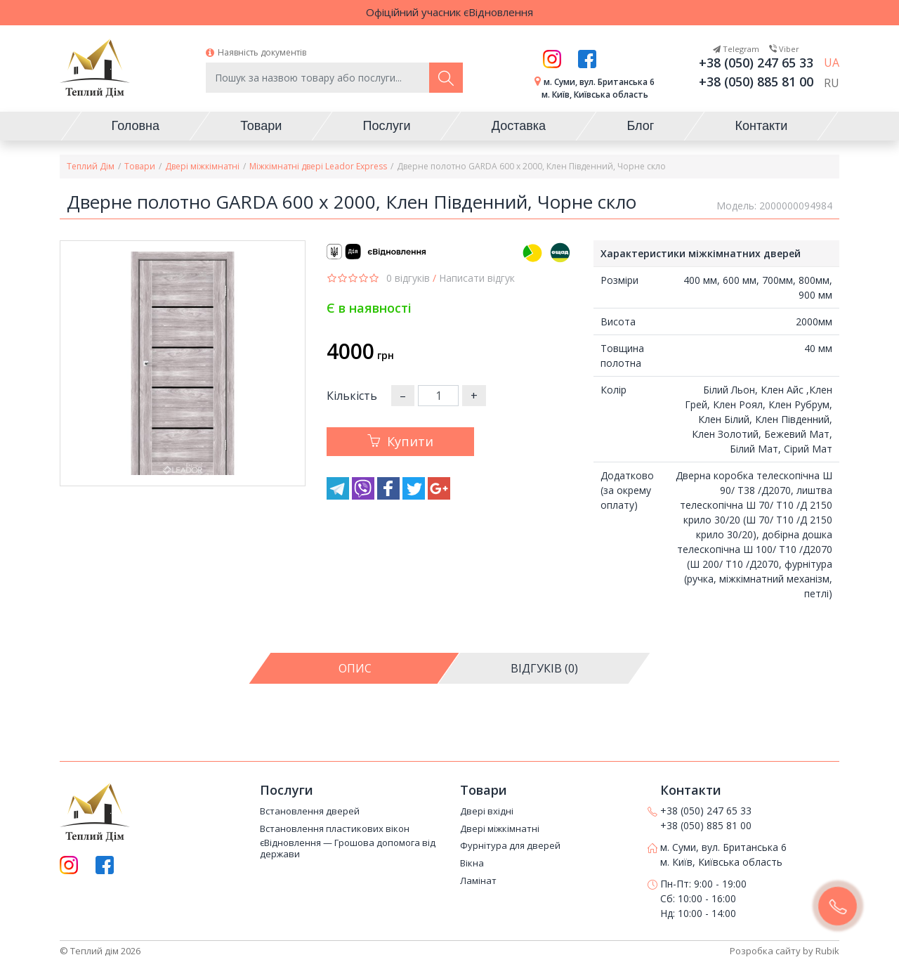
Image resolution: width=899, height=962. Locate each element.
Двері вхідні (486, 811)
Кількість (352, 395)
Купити (400, 441)
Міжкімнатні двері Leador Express (318, 166)
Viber (784, 49)
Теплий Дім (90, 166)
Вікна (472, 863)
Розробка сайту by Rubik (784, 950)
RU (831, 83)
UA (831, 62)
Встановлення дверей (310, 811)
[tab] (355, 668)
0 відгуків (408, 278)
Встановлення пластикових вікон (334, 829)
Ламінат (478, 881)
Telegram (736, 49)
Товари (139, 166)
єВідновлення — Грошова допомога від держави (347, 848)
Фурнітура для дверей (510, 846)
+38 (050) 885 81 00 (756, 81)
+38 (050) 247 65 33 (756, 62)
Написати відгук (477, 278)
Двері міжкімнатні (202, 166)
